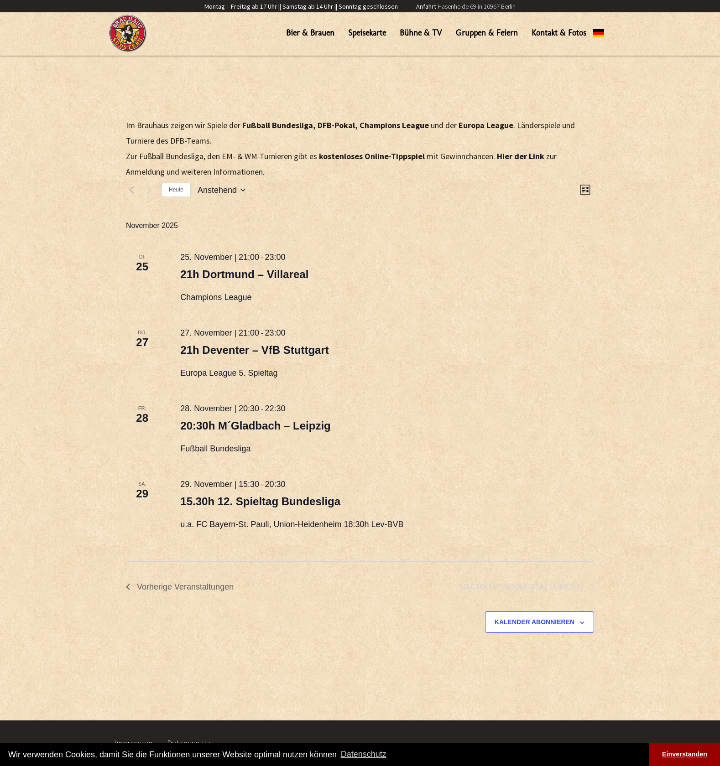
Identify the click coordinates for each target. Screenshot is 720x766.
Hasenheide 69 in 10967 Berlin (466, 6)
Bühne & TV (421, 33)
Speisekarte (367, 33)
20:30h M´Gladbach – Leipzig (255, 425)
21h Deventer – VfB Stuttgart (254, 350)
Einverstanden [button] (684, 754)
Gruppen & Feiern (487, 33)
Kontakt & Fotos (559, 33)
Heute (176, 189)
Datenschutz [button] (363, 754)
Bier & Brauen (310, 33)
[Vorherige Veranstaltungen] (131, 190)
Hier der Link (520, 156)
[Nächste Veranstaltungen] (149, 190)
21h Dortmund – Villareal (244, 274)
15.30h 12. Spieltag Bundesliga (260, 501)
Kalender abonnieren (534, 622)
